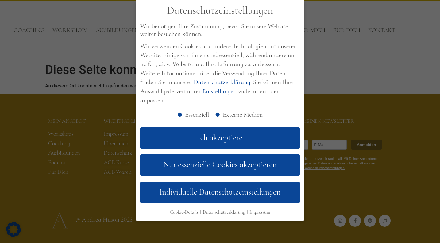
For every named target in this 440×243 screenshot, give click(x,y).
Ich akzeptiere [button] (220, 138)
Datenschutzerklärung (222, 82)
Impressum (259, 212)
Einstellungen (219, 91)
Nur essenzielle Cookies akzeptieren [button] (220, 165)
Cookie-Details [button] (184, 212)
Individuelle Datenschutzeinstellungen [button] (220, 192)
